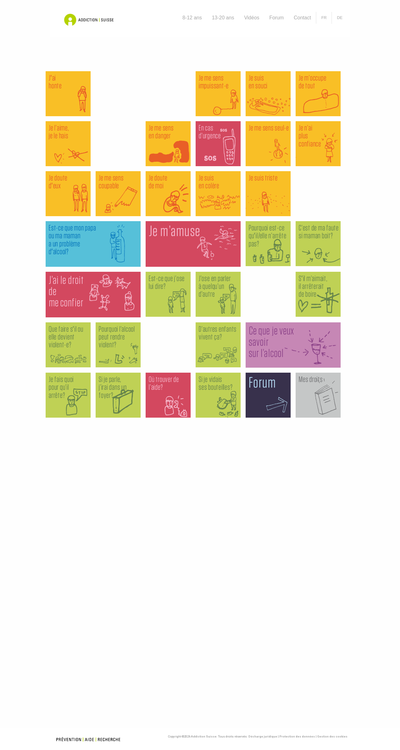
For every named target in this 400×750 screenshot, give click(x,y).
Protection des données (297, 736)
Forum (276, 17)
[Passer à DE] (340, 17)
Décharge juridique (262, 736)
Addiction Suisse (204, 736)
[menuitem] (192, 18)
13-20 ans (223, 17)
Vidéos (251, 17)
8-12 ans (192, 17)
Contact (302, 17)
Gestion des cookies (332, 736)
